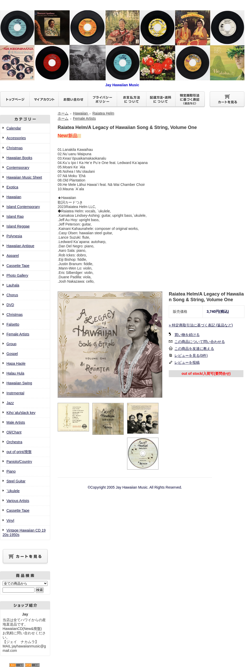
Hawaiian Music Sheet (24, 177)
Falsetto (12, 324)
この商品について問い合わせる (199, 342)
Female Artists (17, 334)
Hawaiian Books (19, 158)
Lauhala (12, 285)
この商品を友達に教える (194, 349)
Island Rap (15, 216)
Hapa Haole (15, 363)
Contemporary (17, 168)
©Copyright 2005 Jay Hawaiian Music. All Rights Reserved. (135, 487)
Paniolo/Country (19, 462)
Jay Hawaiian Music (122, 83)
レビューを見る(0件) (191, 355)
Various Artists (17, 501)
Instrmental (15, 393)
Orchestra (14, 442)
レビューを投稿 (187, 362)
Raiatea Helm (103, 113)
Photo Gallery (17, 275)
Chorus (12, 295)
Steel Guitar (15, 481)
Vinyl (10, 520)
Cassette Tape (17, 266)
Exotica (12, 187)
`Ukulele (13, 491)
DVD (10, 305)
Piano (11, 471)
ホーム (63, 113)
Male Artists (15, 422)
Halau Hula (15, 373)
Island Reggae (18, 226)
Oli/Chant (13, 432)
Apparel (12, 256)
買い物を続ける (187, 335)
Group (11, 344)
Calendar (13, 128)
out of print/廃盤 (19, 452)
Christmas (14, 148)
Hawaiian (13, 197)
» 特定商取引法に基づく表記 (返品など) (201, 325)
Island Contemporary (23, 207)
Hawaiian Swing (19, 383)
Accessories (16, 138)
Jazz (10, 403)
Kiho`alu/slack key (21, 413)
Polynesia (14, 236)
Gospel (12, 354)
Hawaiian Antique (20, 246)
